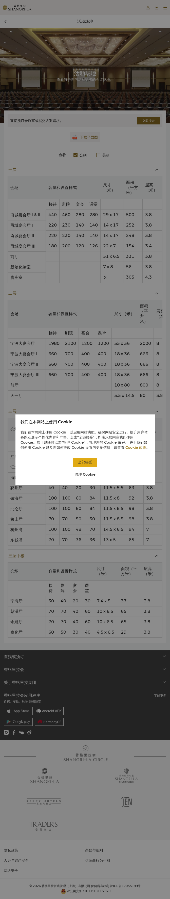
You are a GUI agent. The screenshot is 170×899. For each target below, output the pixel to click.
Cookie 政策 (135, 447)
